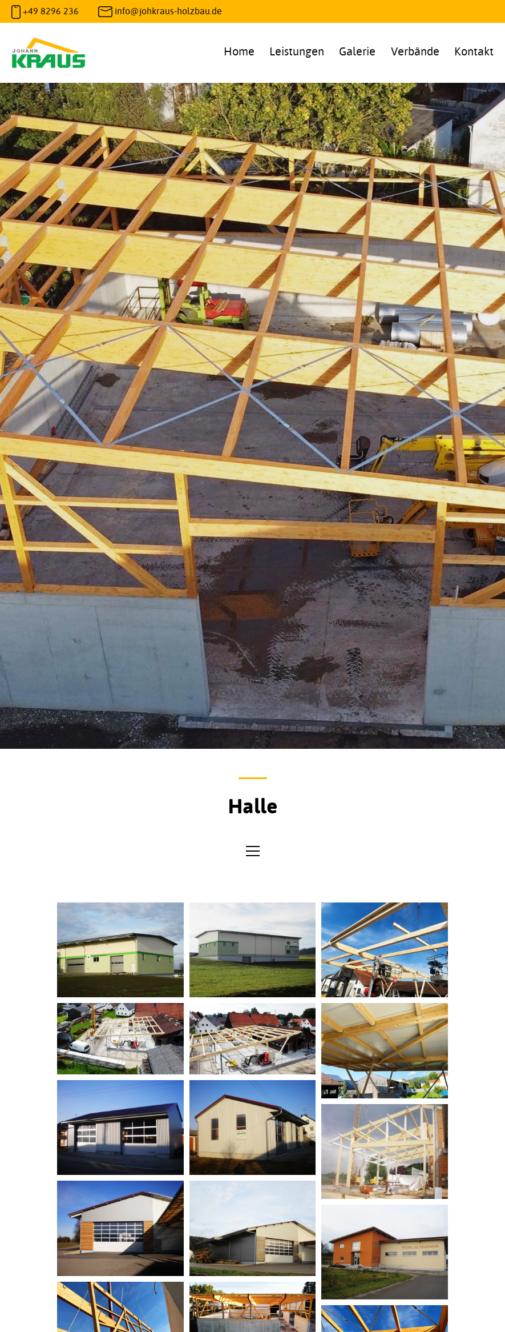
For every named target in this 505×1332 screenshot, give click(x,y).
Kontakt (474, 51)
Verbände (415, 51)
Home (239, 51)
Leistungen (296, 51)
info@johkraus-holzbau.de (168, 11)
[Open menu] (253, 851)
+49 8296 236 (51, 11)
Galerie (357, 51)
